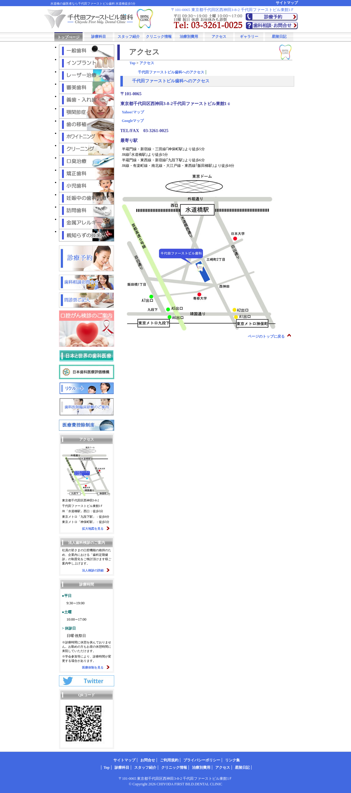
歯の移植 (86, 125)
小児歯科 (86, 186)
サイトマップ (287, 3)
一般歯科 (86, 51)
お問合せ (147, 760)
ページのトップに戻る (266, 336)
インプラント (86, 63)
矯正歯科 (86, 174)
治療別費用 (189, 36)
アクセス (219, 36)
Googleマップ (133, 121)
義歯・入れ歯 (86, 100)
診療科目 (98, 36)
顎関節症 (86, 112)
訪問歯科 (86, 211)
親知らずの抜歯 (86, 235)
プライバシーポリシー (201, 760)
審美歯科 (86, 88)
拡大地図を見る (92, 528)
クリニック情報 (159, 36)
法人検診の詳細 (92, 570)
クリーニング (86, 149)
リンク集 (232, 760)
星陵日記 (279, 36)
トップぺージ (68, 37)
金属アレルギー (86, 223)
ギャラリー (249, 36)
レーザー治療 (86, 75)
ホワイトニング (86, 137)
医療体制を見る (92, 667)
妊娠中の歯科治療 (86, 198)
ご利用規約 (169, 760)
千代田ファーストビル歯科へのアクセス (171, 72)
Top (133, 63)
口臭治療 (86, 161)
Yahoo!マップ (133, 112)
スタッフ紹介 (129, 36)
